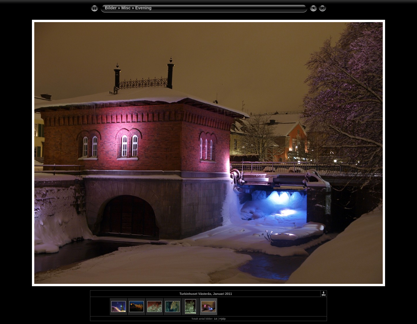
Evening (143, 8)
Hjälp (222, 318)
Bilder (111, 8)
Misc (126, 8)
